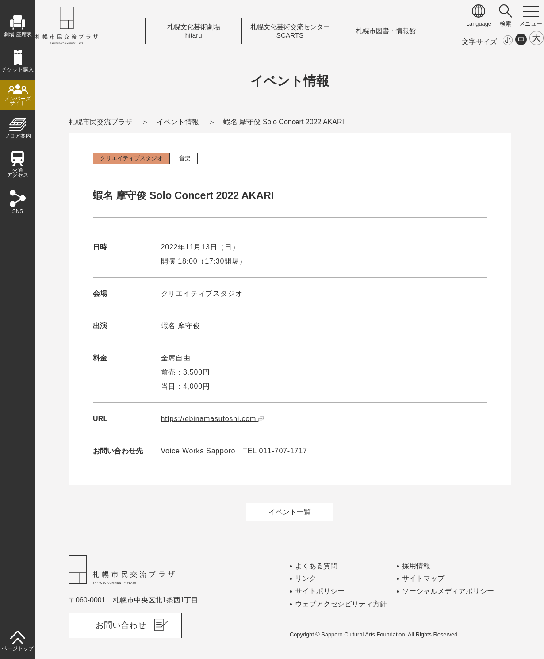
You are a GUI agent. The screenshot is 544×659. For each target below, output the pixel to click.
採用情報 (416, 566)
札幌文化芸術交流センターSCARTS (290, 31)
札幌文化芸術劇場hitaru (193, 31)
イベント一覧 (289, 512)
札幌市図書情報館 (386, 31)
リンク (305, 578)
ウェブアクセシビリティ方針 (341, 604)
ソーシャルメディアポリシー (448, 591)
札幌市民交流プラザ (100, 122)
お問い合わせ (121, 625)
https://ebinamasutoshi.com (212, 418)
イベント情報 (178, 122)
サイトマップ (423, 578)
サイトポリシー (320, 591)
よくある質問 (316, 566)
